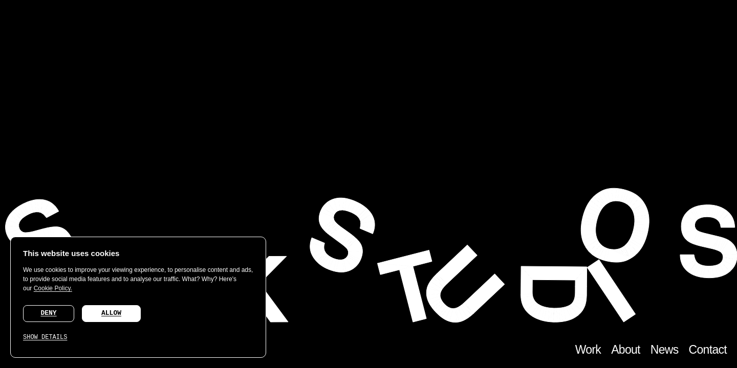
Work (588, 349)
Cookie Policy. (53, 288)
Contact (708, 349)
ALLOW (111, 313)
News (665, 349)
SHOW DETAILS (45, 337)
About (625, 349)
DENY (48, 313)
